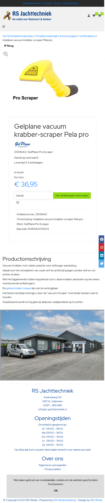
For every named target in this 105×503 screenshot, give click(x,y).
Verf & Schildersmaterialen (18, 36)
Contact (47, 3)
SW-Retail (96, 500)
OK (56, 490)
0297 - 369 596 (52, 405)
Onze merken (70, 3)
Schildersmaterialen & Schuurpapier (57, 36)
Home (57, 3)
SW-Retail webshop (64, 500)
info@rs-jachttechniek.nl (52, 409)
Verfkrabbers (87, 36)
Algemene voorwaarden (53, 465)
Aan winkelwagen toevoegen (72, 195)
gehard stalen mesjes (19, 288)
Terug (8, 46)
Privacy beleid (52, 469)
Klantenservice (32, 3)
